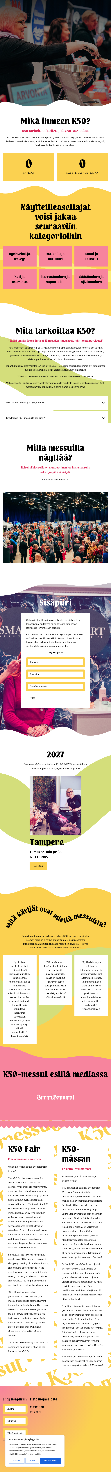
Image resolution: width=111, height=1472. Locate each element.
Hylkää (32, 1461)
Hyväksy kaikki (50, 1461)
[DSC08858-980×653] (55, 527)
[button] (55, 403)
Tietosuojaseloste (43, 1399)
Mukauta (16, 1461)
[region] (35, 1451)
